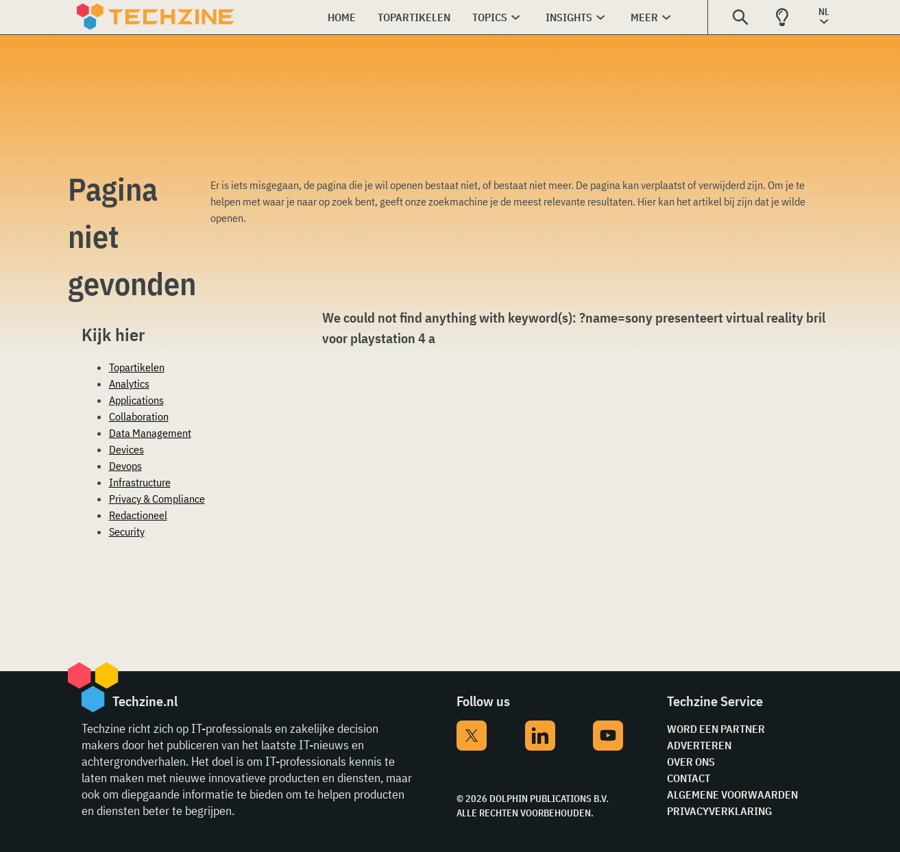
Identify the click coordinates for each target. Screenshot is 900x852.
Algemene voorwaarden (732, 794)
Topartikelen (414, 17)
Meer (644, 17)
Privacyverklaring (719, 811)
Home (342, 17)
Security (127, 531)
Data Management (150, 433)
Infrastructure (140, 482)
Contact (688, 778)
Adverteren (699, 745)
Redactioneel (138, 515)
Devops (125, 466)
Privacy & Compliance (157, 498)
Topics (489, 17)
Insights (569, 17)
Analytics (129, 383)
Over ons (691, 761)
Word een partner (716, 729)
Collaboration (139, 416)
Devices (126, 449)
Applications (136, 400)
